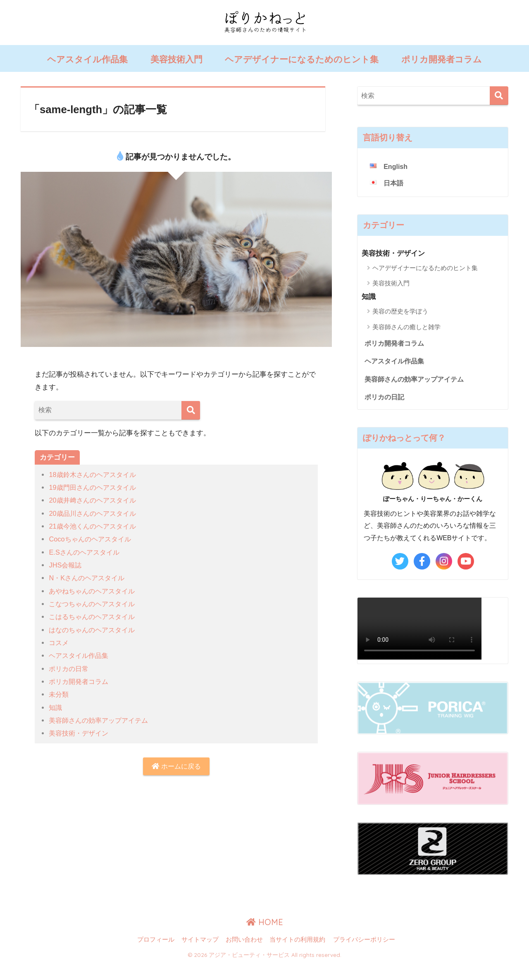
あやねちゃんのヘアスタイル (94, 591)
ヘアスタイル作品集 (87, 59)
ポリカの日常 (70, 669)
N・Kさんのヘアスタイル (89, 578)
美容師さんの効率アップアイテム (101, 720)
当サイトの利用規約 (297, 942)
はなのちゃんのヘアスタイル (94, 630)
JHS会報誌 (66, 565)
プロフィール (155, 942)
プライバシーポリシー (364, 942)
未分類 (59, 694)
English (396, 167)
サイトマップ (200, 942)
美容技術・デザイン (80, 733)
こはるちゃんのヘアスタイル (94, 617)
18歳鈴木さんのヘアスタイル (95, 475)
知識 (56, 708)
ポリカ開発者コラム (441, 59)
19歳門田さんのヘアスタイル (95, 487)
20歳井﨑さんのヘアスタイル (95, 500)
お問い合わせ (244, 942)
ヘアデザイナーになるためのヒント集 (302, 59)
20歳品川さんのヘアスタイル (95, 513)
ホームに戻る (176, 767)
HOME (264, 924)
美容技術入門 (176, 59)
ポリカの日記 (386, 399)
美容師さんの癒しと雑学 (406, 326)
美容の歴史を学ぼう (400, 311)
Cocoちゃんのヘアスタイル (92, 539)
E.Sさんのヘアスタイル (86, 552)
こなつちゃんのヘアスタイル (94, 604)
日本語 (394, 184)
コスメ (59, 643)
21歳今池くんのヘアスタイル (95, 526)
